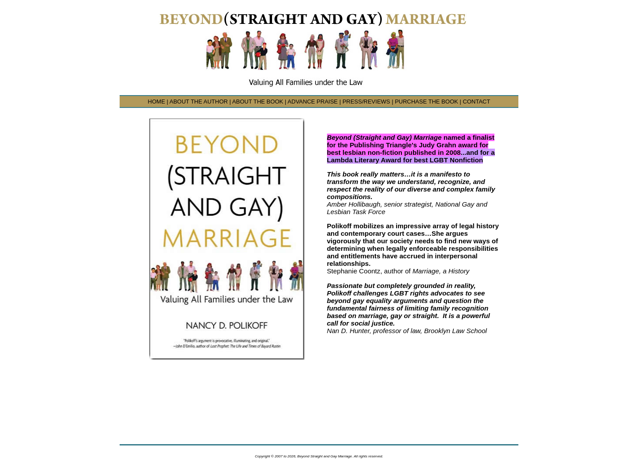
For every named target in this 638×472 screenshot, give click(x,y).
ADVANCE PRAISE (313, 101)
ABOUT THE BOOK (257, 101)
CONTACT (476, 101)
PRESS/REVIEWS (366, 101)
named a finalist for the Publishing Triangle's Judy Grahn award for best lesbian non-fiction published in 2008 (410, 145)
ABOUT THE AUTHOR (198, 101)
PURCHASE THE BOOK (426, 101)
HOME (156, 101)
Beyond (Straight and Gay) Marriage (385, 137)
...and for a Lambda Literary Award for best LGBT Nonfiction (411, 156)
